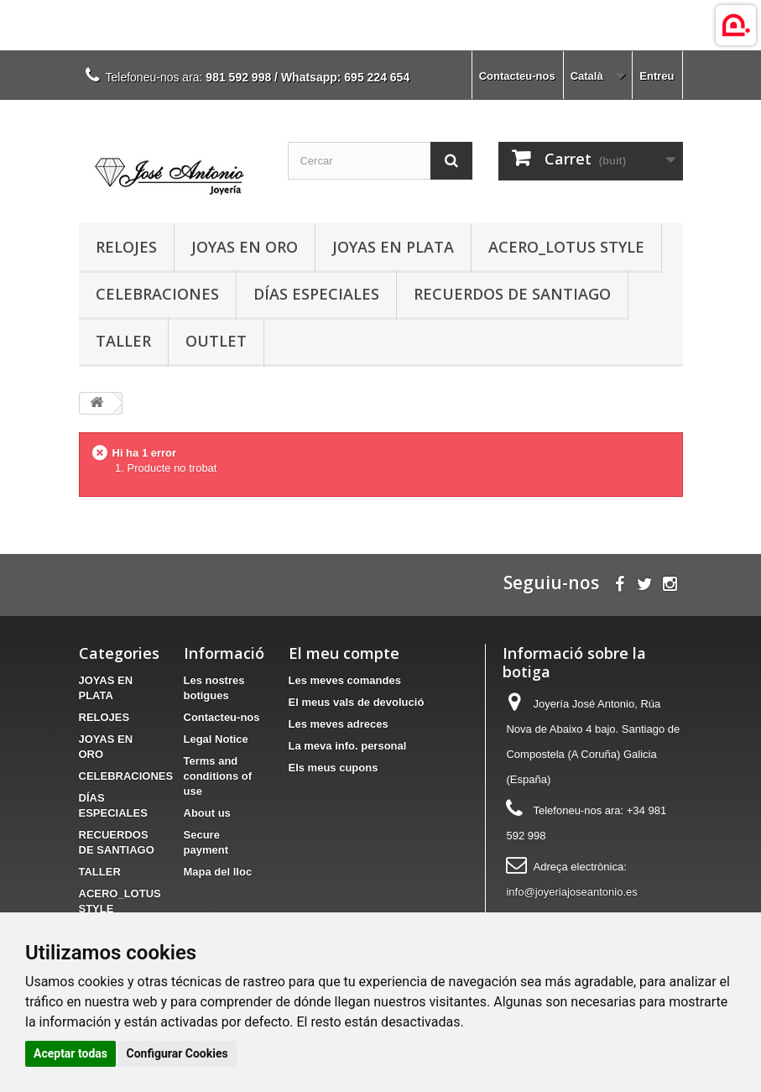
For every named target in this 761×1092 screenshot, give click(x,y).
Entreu (656, 76)
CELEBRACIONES (157, 294)
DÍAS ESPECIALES (316, 294)
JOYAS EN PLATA (393, 247)
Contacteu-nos (517, 76)
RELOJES (126, 247)
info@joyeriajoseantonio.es (571, 892)
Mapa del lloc (218, 871)
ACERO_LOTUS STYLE (566, 247)
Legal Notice (216, 739)
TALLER (123, 341)
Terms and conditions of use (218, 776)
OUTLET (216, 341)
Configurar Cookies (177, 1053)
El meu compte (344, 653)
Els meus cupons (333, 767)
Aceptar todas (70, 1053)
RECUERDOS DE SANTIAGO (512, 294)
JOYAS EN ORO (244, 247)
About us (207, 813)
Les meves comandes (345, 680)
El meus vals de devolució (357, 702)
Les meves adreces (338, 724)
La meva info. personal (348, 745)
